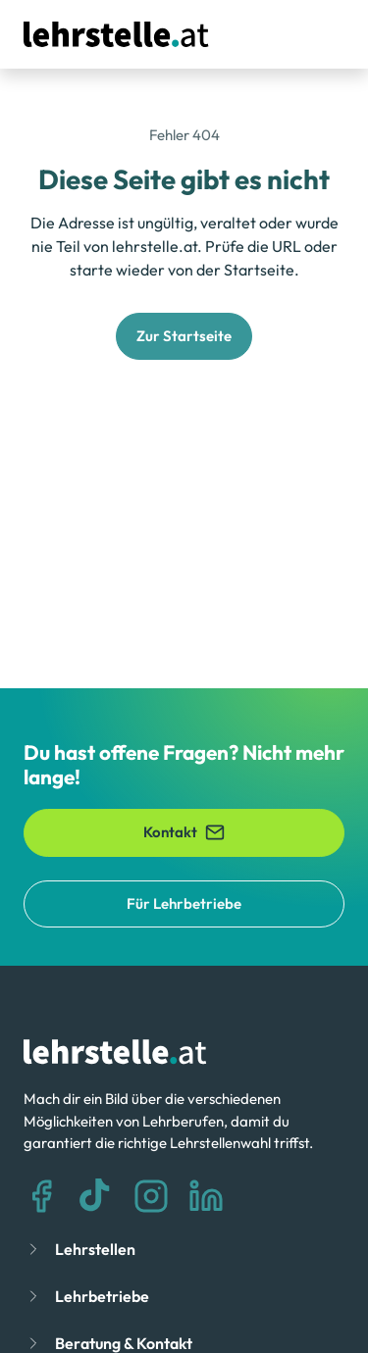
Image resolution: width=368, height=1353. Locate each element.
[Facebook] (41, 1196)
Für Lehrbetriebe (184, 903)
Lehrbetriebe (102, 1296)
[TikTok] (96, 1196)
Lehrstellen (95, 1249)
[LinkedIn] (206, 1196)
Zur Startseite (184, 335)
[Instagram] (151, 1196)
